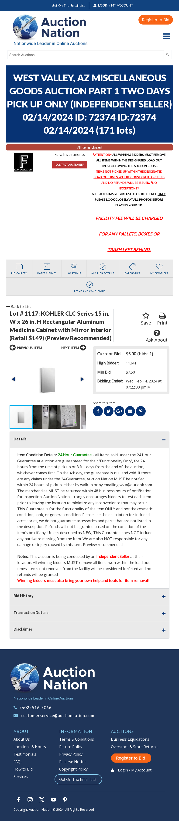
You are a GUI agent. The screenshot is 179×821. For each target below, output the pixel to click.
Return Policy (70, 746)
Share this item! (104, 403)
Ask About (157, 336)
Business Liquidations (130, 739)
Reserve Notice (72, 761)
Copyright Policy (73, 769)
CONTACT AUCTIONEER (69, 164)
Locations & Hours (30, 746)
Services (21, 776)
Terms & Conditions (76, 739)
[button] (13, 379)
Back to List (18, 306)
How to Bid (23, 769)
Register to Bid (155, 19)
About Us (22, 739)
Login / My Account (115, 5)
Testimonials (25, 754)
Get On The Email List (68, 5)
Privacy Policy (71, 754)
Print (162, 319)
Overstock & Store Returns (134, 746)
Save (146, 319)
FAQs (18, 761)
